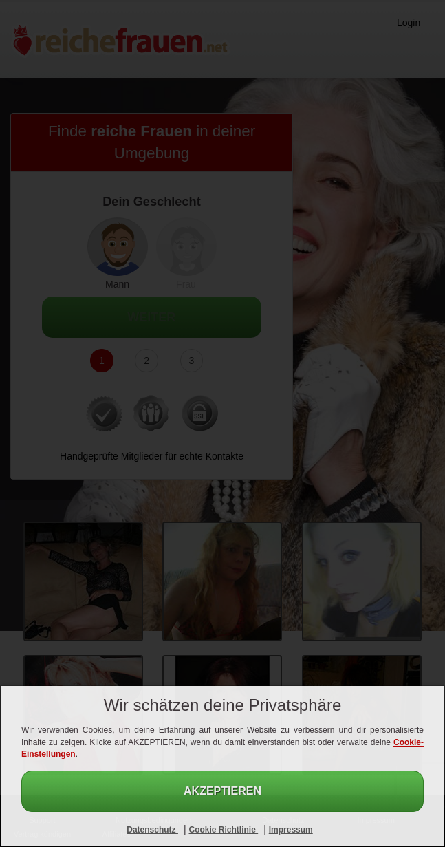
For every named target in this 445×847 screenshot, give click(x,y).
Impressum (291, 830)
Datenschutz (152, 830)
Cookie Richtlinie (223, 830)
